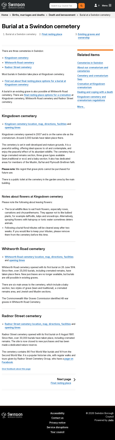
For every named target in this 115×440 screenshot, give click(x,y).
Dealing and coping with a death (95, 92)
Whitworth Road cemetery (19, 62)
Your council (57, 432)
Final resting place (52, 34)
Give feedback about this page (16, 369)
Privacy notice (57, 422)
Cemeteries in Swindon (90, 62)
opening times (12, 127)
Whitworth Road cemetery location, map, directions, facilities (39, 257)
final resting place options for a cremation (47, 95)
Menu (105, 5)
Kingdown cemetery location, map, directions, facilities (36, 124)
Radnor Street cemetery (18, 67)
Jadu (111, 420)
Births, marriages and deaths (28, 15)
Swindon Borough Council (12, 415)
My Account (98, 5)
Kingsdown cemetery (17, 57)
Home (4, 15)
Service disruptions (57, 427)
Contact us (57, 418)
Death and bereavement (62, 15)
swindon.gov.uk (24, 5)
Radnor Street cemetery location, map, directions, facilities (38, 324)
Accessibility (57, 413)
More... (81, 106)
